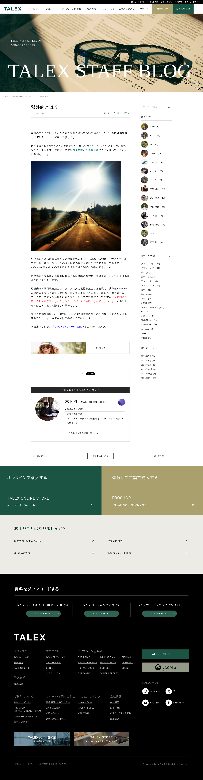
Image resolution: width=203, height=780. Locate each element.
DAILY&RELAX (107, 657)
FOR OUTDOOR (86, 668)
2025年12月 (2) (148, 369)
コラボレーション (54, 673)
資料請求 (178, 2)
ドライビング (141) (150, 268)
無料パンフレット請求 (147, 553)
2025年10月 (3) (148, 378)
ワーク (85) (146, 299)
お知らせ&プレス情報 (120, 713)
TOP (6, 96)
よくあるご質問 (152, 2)
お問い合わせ (166, 2)
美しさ (31, 96)
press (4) (145, 333)
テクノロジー (34, 9)
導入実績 (91, 9)
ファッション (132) (150, 286)
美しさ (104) (147, 294)
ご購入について (127, 9)
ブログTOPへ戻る (100, 456)
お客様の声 (83, 713)
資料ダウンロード (22, 722)
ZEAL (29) (146, 311)
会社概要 (114, 702)
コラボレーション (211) (152, 307)
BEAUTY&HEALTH (87, 662)
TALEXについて (22, 668)
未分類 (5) (146, 338)
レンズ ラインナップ (55, 657)
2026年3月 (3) (148, 361)
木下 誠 (126, 113)
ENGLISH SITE (137, 2)
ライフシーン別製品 (72, 9)
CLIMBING (127, 662)
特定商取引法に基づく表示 (52, 764)
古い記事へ (42, 456)
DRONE (125, 668)
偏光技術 (18, 662)
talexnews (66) (148, 329)
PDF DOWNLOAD (47, 613)
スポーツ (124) (148, 277)
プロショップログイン (193, 2)
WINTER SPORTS (109, 673)
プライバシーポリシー (24, 764)
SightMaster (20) (149, 320)
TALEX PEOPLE (86, 708)
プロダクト (52, 9)
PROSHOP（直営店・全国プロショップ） (27, 709)
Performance (53, 662)
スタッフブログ (108, 9)
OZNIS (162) (147, 316)
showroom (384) (149, 325)
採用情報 (114, 718)
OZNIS (49, 668)
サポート (145, 9)
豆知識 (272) (147, 303)
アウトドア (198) (149, 281)
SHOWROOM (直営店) (25, 716)
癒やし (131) (147, 290)
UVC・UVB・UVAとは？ (69, 326)
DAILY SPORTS (108, 662)
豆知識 (116, 113)
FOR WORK (84, 673)
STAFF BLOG (18, 96)
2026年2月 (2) (148, 365)
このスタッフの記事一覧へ (82, 433)
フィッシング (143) (150, 264)
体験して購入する (22, 702)
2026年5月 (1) (148, 356)
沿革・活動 (115, 708)
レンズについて (21, 657)
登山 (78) (145, 272)
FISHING (126, 657)
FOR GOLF (105, 668)
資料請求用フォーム (56, 718)
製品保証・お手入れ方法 (54, 540)
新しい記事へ (160, 456)
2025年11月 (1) (148, 374)
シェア (81, 373)
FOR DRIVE (84, 657)
